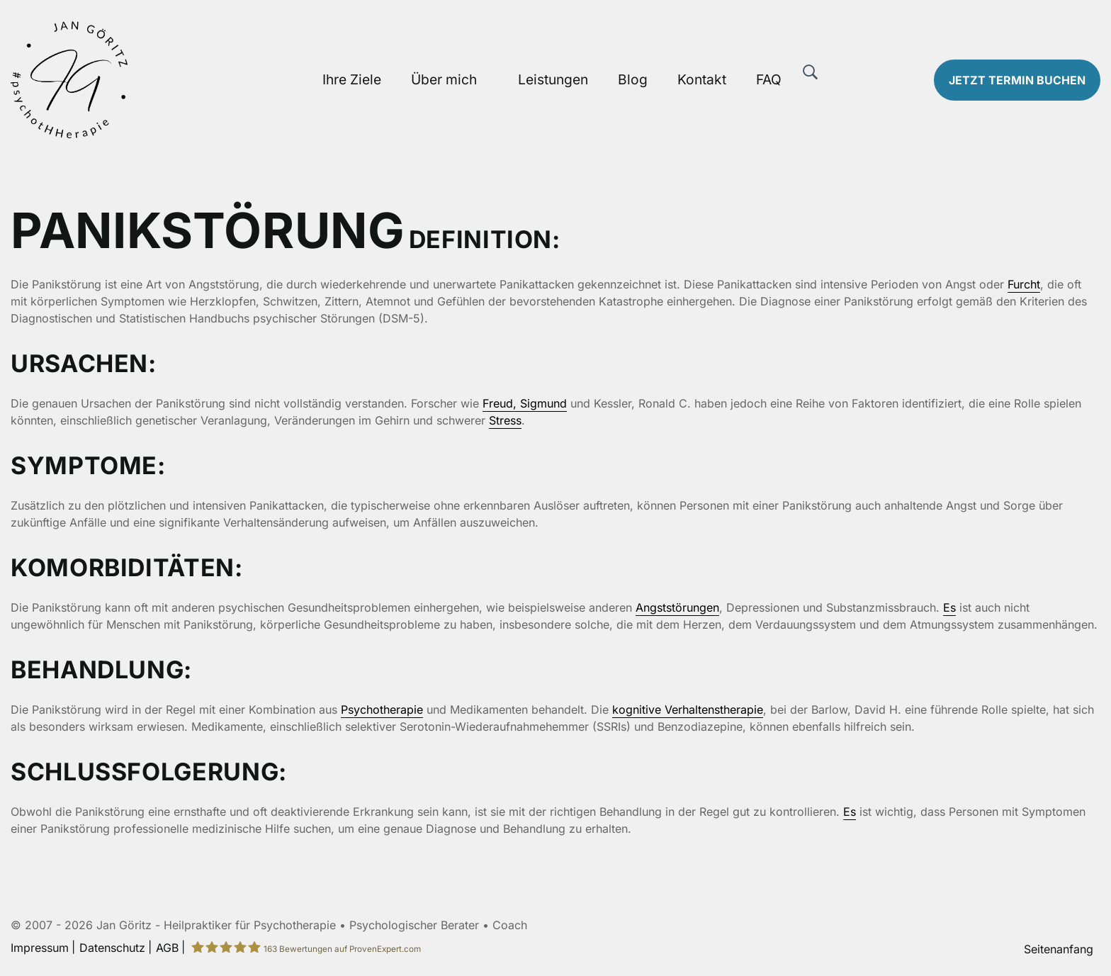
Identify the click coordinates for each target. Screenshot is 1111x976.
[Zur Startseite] (139, 79)
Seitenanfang (1058, 949)
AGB (167, 948)
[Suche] (810, 72)
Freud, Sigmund (525, 403)
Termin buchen (1017, 80)
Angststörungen (677, 607)
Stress (505, 420)
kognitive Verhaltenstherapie (687, 709)
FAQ (769, 79)
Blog (633, 79)
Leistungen (553, 79)
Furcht (1024, 284)
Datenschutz (112, 948)
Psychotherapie (382, 709)
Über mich (444, 79)
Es (949, 607)
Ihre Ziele (351, 79)
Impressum (40, 948)
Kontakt (701, 79)
